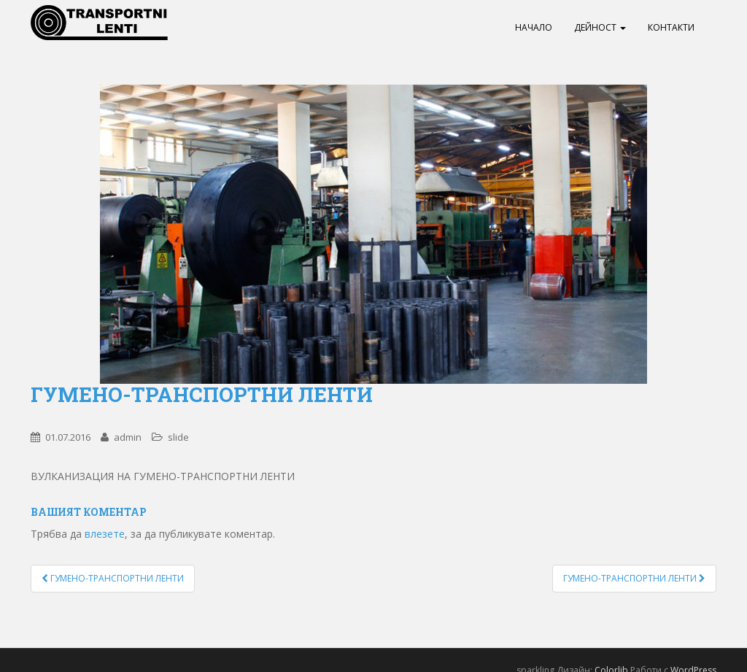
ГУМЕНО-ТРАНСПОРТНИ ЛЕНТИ (113, 578)
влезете (105, 534)
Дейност (600, 27)
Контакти (671, 27)
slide (178, 437)
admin (128, 437)
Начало (533, 27)
